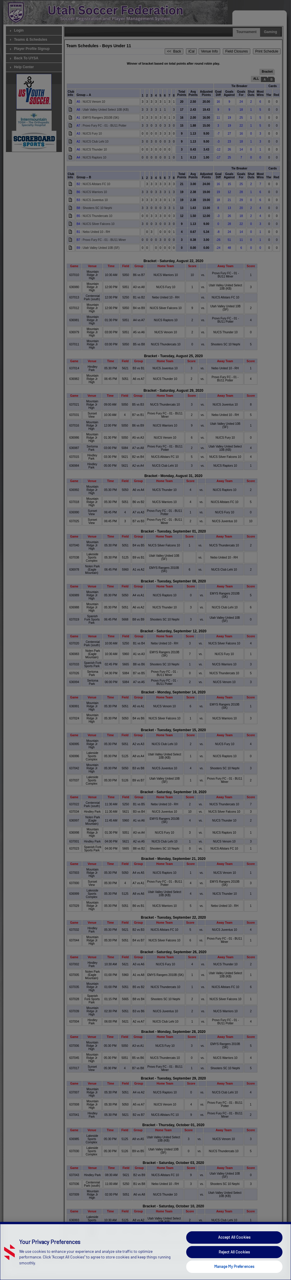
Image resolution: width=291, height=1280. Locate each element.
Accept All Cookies (234, 1246)
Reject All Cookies (234, 1261)
